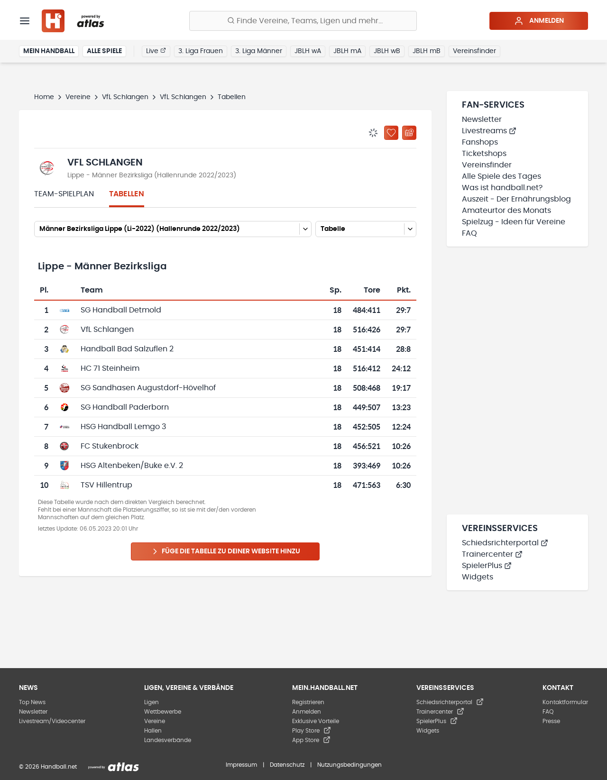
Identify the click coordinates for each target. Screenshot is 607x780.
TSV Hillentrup (106, 485)
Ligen (151, 702)
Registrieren (308, 702)
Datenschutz (287, 765)
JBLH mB (427, 51)
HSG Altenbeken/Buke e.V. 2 (132, 465)
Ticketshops (484, 153)
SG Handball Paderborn (125, 407)
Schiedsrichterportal (505, 543)
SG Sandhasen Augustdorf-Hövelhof (148, 388)
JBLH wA (307, 51)
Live (156, 51)
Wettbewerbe (162, 712)
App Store (311, 740)
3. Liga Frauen (200, 51)
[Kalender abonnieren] (409, 133)
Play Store (311, 731)
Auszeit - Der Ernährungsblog (516, 199)
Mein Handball (48, 51)
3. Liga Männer (258, 51)
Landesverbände (167, 740)
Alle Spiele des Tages (501, 176)
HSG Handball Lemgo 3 (123, 427)
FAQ (469, 233)
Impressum (241, 765)
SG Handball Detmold (121, 310)
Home (44, 97)
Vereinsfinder (474, 51)
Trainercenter (492, 554)
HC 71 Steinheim (110, 368)
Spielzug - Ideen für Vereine (513, 222)
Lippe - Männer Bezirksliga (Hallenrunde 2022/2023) (151, 175)
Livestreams (489, 131)
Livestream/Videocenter (52, 721)
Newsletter (482, 119)
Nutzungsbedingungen (349, 765)
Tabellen (126, 194)
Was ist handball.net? (502, 188)
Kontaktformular (565, 702)
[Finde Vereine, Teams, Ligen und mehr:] (303, 21)
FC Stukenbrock (109, 446)
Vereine (78, 97)
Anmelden (539, 21)
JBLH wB (387, 51)
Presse (551, 721)
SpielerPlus (487, 565)
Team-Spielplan (64, 194)
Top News (32, 702)
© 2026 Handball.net (48, 767)
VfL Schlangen (125, 97)
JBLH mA (347, 51)
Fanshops (480, 142)
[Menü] (24, 20)
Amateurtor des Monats (506, 210)
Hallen (153, 731)
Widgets (477, 577)
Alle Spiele (104, 51)
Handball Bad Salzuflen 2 (127, 349)
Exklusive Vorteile (315, 721)
